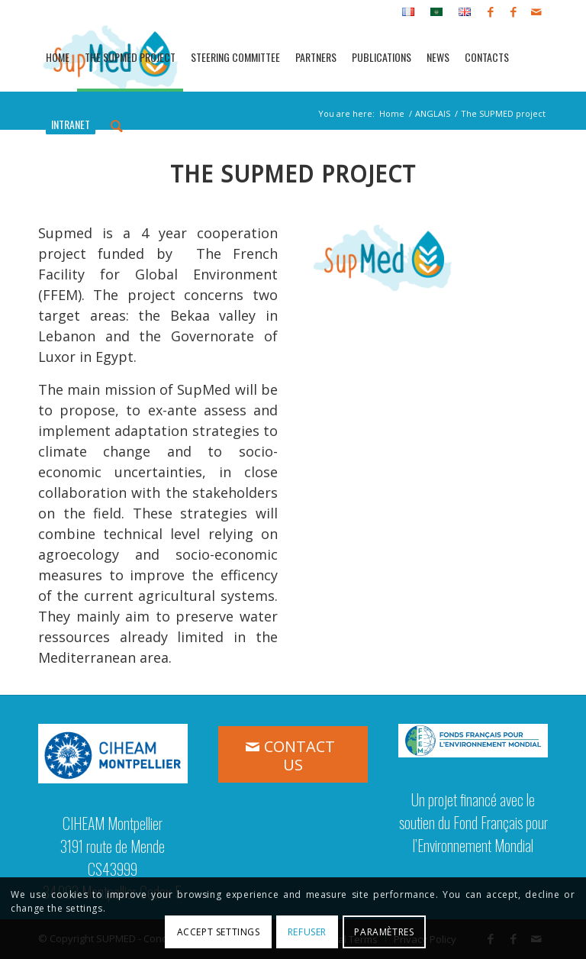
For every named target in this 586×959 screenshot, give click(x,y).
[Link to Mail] (536, 11)
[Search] (116, 124)
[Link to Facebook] (490, 11)
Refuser (307, 931)
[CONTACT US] (293, 754)
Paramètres (384, 931)
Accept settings (218, 931)
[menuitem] (408, 12)
